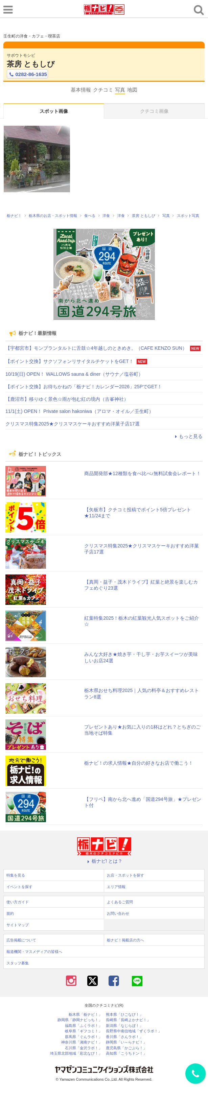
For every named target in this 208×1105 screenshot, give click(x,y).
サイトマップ (17, 925)
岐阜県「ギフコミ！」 (83, 1031)
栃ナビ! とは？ (104, 861)
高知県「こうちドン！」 (126, 1053)
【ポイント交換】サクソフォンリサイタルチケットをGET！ (69, 361)
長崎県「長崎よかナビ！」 (128, 1020)
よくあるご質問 (120, 902)
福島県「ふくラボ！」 (83, 1026)
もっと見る (188, 436)
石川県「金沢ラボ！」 (83, 1048)
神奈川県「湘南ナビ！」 (81, 1042)
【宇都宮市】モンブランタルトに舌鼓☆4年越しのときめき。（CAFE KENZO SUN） (96, 348)
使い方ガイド (17, 902)
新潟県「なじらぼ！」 (124, 1026)
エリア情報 (116, 887)
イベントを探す (19, 887)
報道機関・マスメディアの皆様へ (34, 952)
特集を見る (15, 875)
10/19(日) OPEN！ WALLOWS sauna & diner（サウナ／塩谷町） (74, 374)
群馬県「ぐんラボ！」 (83, 1037)
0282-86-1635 (27, 74)
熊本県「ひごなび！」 (124, 1014)
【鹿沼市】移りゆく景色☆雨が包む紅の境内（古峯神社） (67, 399)
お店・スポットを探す (125, 875)
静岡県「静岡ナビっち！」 (79, 1020)
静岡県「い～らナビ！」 (126, 1042)
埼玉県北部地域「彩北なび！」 (76, 1053)
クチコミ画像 (154, 111)
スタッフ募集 (17, 963)
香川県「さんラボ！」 (124, 1037)
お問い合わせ (118, 913)
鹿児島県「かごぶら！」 (126, 1048)
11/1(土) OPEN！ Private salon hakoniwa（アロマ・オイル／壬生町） (79, 411)
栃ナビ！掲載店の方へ (125, 940)
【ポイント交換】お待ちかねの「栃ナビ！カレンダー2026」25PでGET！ (83, 386)
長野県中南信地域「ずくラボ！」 (134, 1031)
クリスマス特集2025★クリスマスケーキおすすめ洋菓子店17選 (72, 423)
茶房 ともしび (31, 64)
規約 (10, 913)
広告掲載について (21, 940)
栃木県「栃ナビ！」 (85, 1014)
